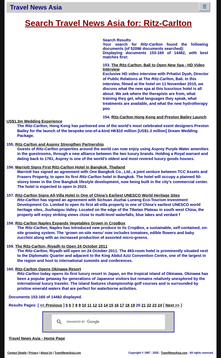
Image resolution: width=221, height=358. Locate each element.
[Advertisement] (54, 74)
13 (100, 305)
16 (116, 305)
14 (106, 305)
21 (143, 305)
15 (111, 305)
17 (122, 305)
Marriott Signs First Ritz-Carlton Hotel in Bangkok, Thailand (70, 167)
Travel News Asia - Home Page (37, 338)
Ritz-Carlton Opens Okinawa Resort (48, 269)
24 (160, 305)
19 (133, 305)
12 (95, 305)
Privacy (34, 352)
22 (149, 305)
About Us (46, 352)
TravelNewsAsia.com (67, 352)
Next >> (172, 305)
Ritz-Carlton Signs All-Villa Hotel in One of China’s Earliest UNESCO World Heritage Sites (97, 195)
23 (154, 305)
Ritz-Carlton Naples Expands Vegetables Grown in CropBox (70, 223)
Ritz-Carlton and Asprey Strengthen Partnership (59, 144)
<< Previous (51, 305)
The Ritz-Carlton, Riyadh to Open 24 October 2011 (61, 246)
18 (127, 305)
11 (89, 305)
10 (84, 305)
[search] (107, 322)
